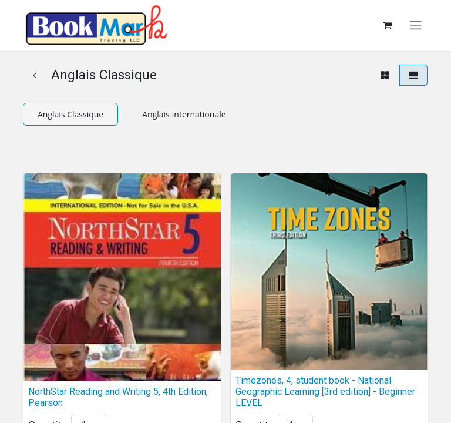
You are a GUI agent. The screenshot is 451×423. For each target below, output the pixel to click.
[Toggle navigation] (415, 25)
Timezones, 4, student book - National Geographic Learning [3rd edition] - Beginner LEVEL (325, 391)
